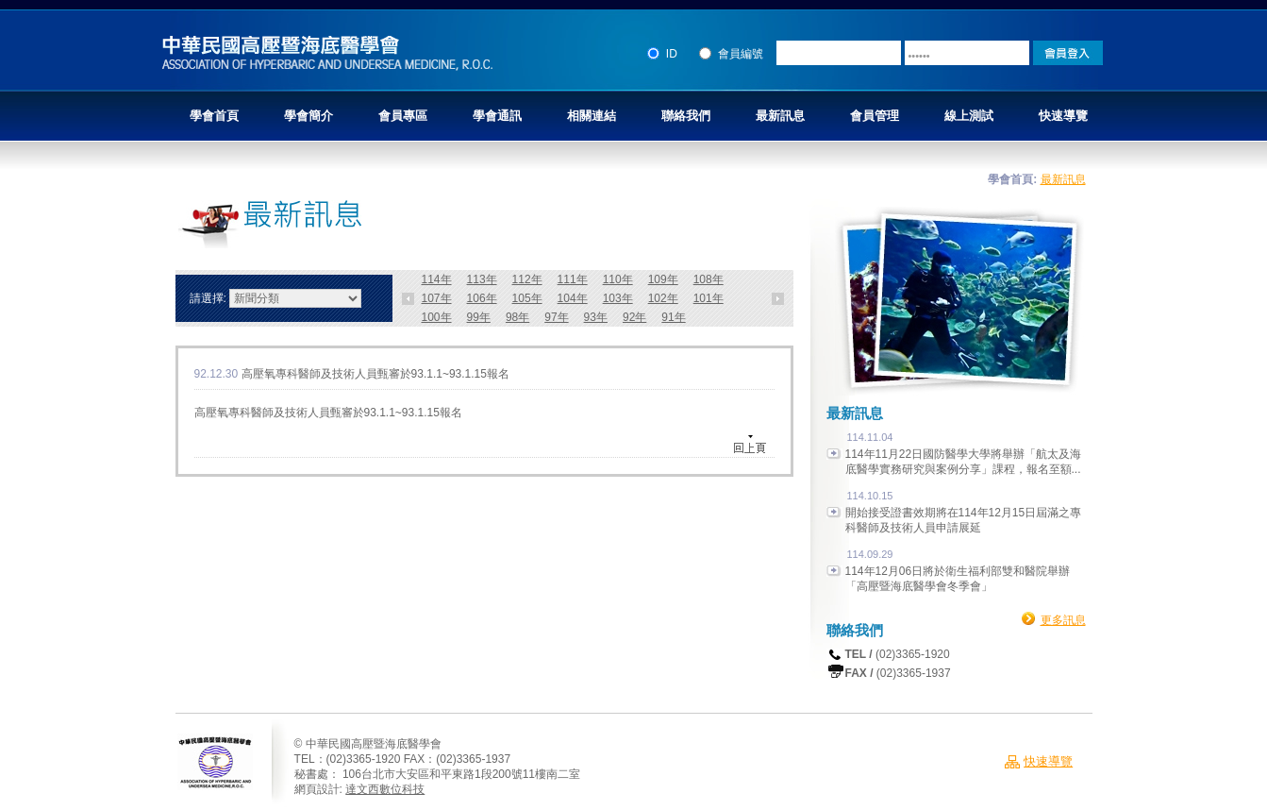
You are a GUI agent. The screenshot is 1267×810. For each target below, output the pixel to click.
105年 (527, 298)
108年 (708, 279)
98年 (517, 317)
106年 (482, 298)
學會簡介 (308, 116)
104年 (573, 298)
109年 (663, 279)
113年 (482, 279)
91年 (673, 317)
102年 (663, 298)
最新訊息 (780, 116)
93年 (596, 317)
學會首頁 (214, 116)
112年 (527, 279)
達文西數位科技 (385, 789)
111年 (573, 279)
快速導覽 (1063, 116)
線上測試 (968, 116)
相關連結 (591, 116)
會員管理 (874, 116)
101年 (708, 298)
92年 (634, 317)
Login (1068, 53)
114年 (437, 279)
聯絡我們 (685, 116)
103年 (618, 298)
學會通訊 (497, 116)
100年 (437, 317)
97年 (556, 317)
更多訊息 (1063, 620)
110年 (618, 279)
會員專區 (402, 116)
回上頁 (753, 444)
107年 (437, 298)
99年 (479, 317)
